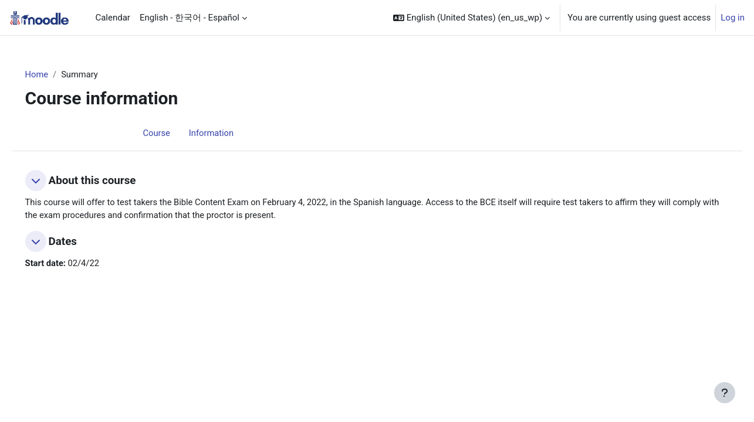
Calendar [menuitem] (112, 17)
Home (53, 74)
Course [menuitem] (157, 133)
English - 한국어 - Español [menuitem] (189, 17)
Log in (733, 17)
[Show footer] (724, 392)
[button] (471, 17)
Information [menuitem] (212, 133)
